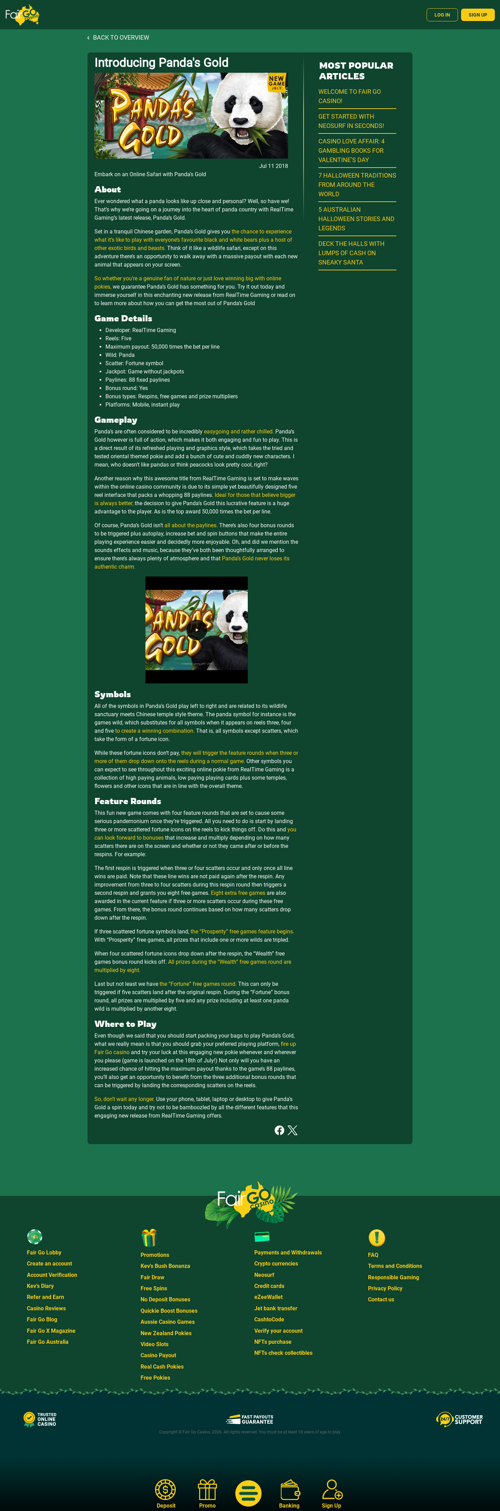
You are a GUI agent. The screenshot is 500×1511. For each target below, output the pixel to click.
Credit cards (269, 1286)
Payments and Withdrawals (288, 1252)
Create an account (49, 1263)
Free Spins (154, 1288)
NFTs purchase (273, 1342)
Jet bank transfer (275, 1308)
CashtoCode (269, 1319)
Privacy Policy (385, 1288)
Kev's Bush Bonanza (165, 1266)
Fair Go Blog (42, 1319)
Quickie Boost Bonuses (169, 1311)
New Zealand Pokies (166, 1333)
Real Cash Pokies (162, 1366)
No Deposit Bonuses (165, 1299)
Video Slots (155, 1344)
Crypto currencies (276, 1263)
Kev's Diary (40, 1286)
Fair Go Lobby (44, 1252)
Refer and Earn (45, 1297)
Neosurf (264, 1275)
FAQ (373, 1255)
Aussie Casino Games (168, 1322)
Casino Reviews (46, 1308)
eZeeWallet (268, 1297)
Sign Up (478, 15)
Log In (442, 15)
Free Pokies (155, 1377)
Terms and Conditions (395, 1266)
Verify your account (278, 1331)
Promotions (155, 1255)
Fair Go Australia (48, 1342)
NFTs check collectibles (283, 1353)
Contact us (381, 1299)
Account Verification (52, 1275)
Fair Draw (152, 1277)
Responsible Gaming (393, 1277)
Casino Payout (158, 1355)
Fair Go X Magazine (51, 1331)
